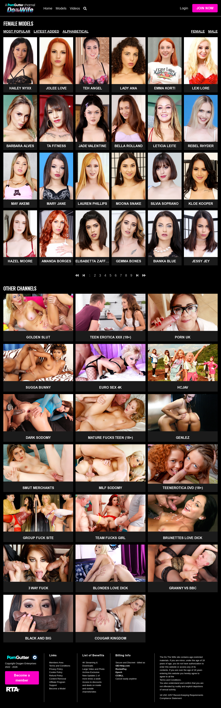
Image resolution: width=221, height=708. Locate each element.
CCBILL (119, 675)
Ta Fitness (56, 146)
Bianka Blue (164, 261)
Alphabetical (75, 31)
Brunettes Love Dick (182, 538)
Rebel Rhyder (201, 146)
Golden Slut (38, 337)
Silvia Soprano (165, 204)
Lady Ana (128, 88)
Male (213, 31)
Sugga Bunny (38, 387)
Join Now (204, 8)
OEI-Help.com (122, 665)
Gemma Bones (128, 261)
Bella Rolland (129, 146)
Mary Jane (56, 204)
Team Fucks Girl (110, 538)
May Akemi (20, 204)
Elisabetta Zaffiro (92, 261)
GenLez (183, 438)
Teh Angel (92, 88)
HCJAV (182, 387)
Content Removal (57, 678)
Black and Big (38, 638)
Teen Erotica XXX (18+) (110, 337)
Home (47, 8)
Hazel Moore (20, 261)
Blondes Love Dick (110, 588)
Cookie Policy (55, 672)
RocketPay (120, 669)
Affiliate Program (57, 682)
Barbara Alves (20, 146)
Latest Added (46, 31)
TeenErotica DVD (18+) (183, 488)
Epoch (118, 672)
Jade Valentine (92, 146)
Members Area (56, 662)
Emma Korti (164, 88)
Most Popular (16, 31)
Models (61, 8)
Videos (75, 8)
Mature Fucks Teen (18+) (110, 438)
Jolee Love (56, 88)
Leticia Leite (164, 146)
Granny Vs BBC (182, 588)
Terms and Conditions (59, 665)
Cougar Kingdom (110, 638)
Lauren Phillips (92, 204)
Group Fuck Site (38, 538)
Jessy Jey (201, 261)
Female (198, 31)
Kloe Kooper (201, 204)
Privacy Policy (56, 669)
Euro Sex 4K (110, 387)
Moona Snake (128, 204)
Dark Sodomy (38, 438)
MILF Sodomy (110, 488)
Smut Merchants (38, 488)
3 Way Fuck (38, 588)
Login (184, 8)
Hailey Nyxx (20, 88)
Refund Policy (56, 675)
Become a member (22, 677)
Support (53, 685)
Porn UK (182, 337)
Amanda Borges (56, 261)
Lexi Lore (200, 88)
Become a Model (57, 688)
